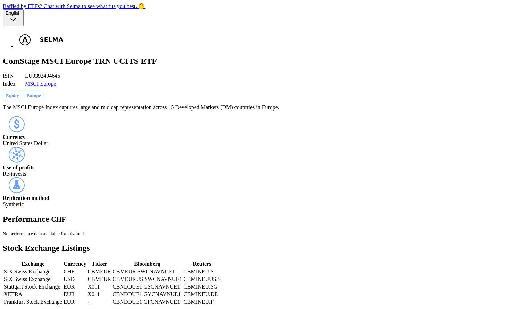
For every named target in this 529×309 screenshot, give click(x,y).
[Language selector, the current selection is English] (13, 17)
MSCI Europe (40, 84)
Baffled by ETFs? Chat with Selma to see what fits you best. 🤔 (74, 6)
